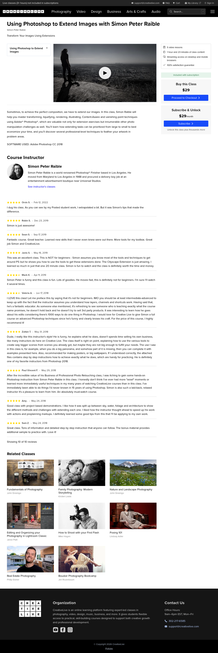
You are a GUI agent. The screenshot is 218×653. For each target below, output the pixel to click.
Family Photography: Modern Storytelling (75, 491)
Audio (156, 11)
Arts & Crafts (136, 11)
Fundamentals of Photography (25, 489)
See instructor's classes (41, 186)
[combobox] (186, 11)
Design (96, 11)
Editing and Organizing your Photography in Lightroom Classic (27, 534)
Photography (61, 11)
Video (81, 11)
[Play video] (104, 73)
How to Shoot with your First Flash (78, 532)
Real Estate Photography (21, 576)
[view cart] (177, 3)
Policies (109, 648)
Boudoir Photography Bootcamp (77, 576)
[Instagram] (70, 629)
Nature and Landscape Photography (131, 489)
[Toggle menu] (212, 11)
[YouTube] (55, 629)
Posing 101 (116, 532)
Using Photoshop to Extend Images (26, 49)
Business (114, 11)
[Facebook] (63, 629)
